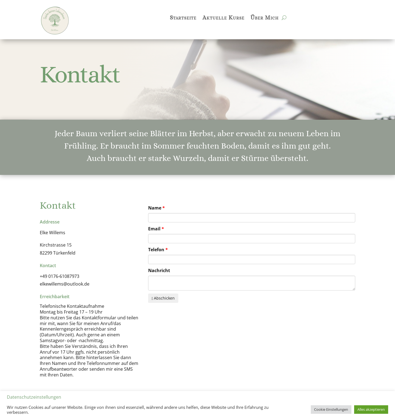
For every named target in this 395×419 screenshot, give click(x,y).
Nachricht (159, 270)
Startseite (183, 18)
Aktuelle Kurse (223, 18)
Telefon (156, 250)
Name (154, 208)
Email (154, 229)
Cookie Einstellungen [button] (331, 409)
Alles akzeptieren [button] (371, 409)
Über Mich (264, 18)
